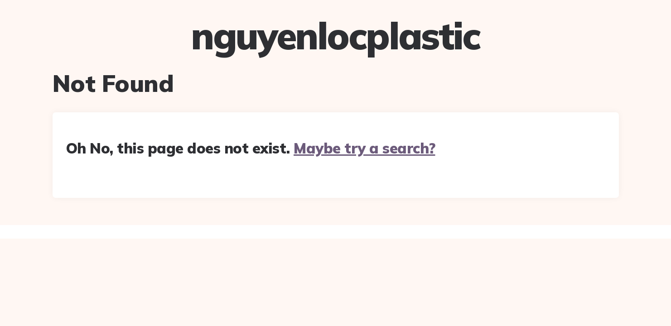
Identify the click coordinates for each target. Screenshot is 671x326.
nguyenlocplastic (335, 36)
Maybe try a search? (364, 148)
